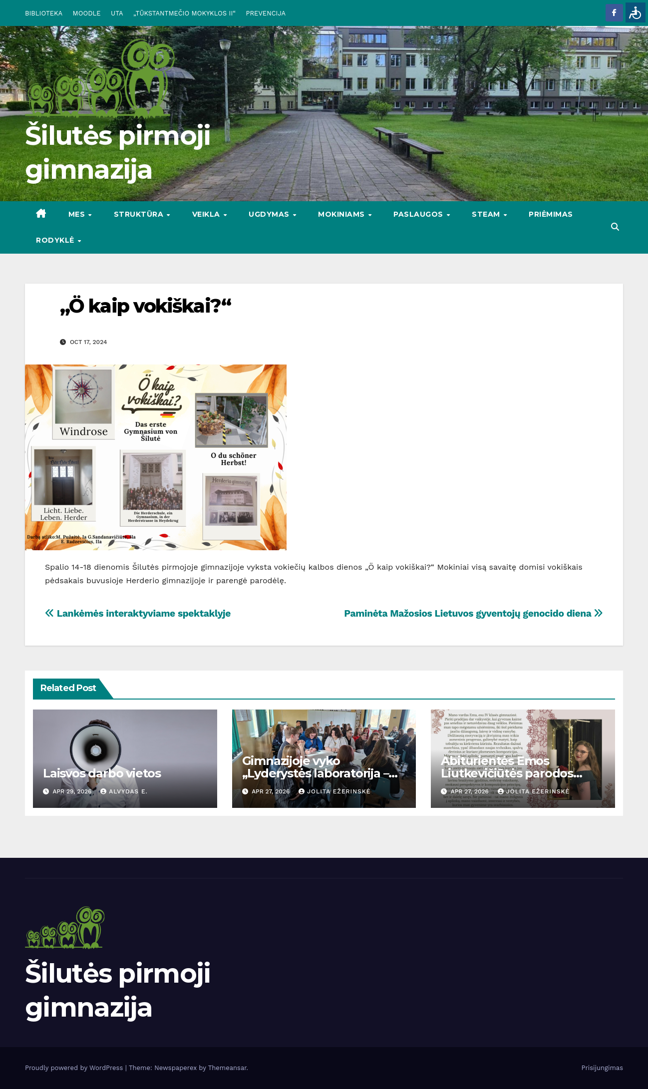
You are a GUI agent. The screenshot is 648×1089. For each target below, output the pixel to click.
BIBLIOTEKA (43, 13)
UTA (117, 13)
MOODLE (87, 13)
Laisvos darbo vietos (102, 773)
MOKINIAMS (342, 214)
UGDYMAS (270, 214)
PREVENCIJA (266, 13)
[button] (615, 227)
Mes (77, 214)
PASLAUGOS (419, 214)
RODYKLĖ (56, 240)
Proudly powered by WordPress (75, 1068)
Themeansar (227, 1068)
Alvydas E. (124, 791)
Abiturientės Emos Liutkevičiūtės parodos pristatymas (507, 773)
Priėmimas (551, 214)
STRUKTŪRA (140, 214)
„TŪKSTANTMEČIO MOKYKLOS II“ (184, 13)
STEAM (487, 214)
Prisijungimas (603, 1068)
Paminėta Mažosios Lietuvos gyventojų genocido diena (473, 613)
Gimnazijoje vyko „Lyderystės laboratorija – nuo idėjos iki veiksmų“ (315, 773)
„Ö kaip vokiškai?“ (145, 306)
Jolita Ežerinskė (334, 791)
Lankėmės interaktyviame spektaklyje (138, 613)
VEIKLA (207, 214)
